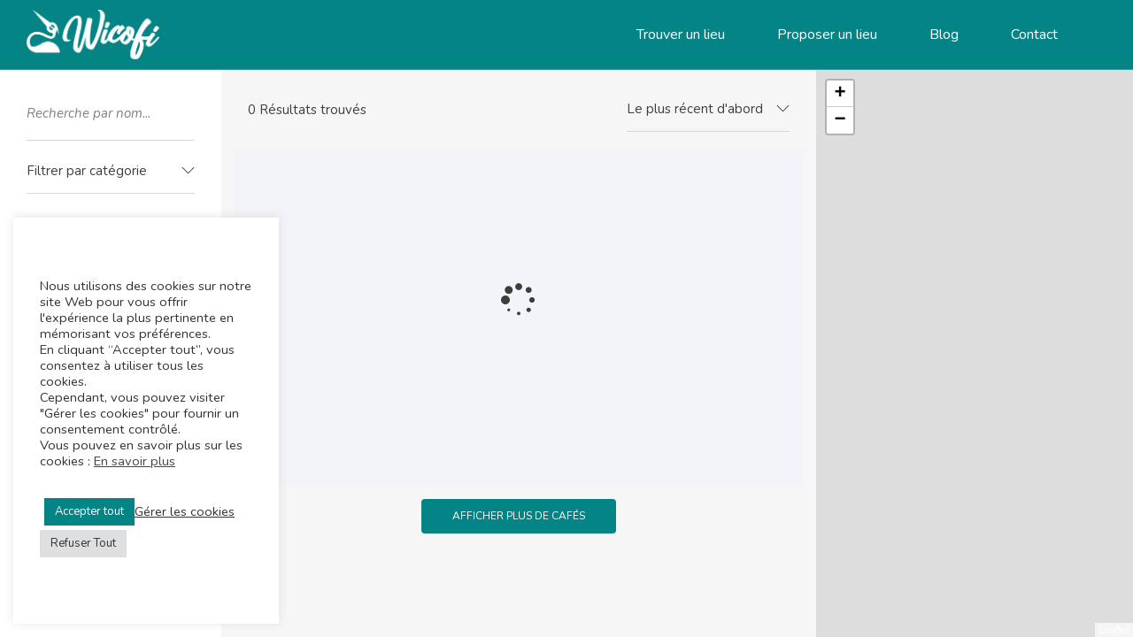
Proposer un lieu (827, 34)
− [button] (840, 120)
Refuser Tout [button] (83, 543)
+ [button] (840, 94)
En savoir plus (134, 461)
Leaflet (1114, 630)
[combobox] (111, 172)
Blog (944, 34)
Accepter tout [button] (89, 511)
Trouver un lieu (680, 34)
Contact (1034, 34)
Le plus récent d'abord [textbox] (695, 109)
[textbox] (111, 171)
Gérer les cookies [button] (185, 511)
